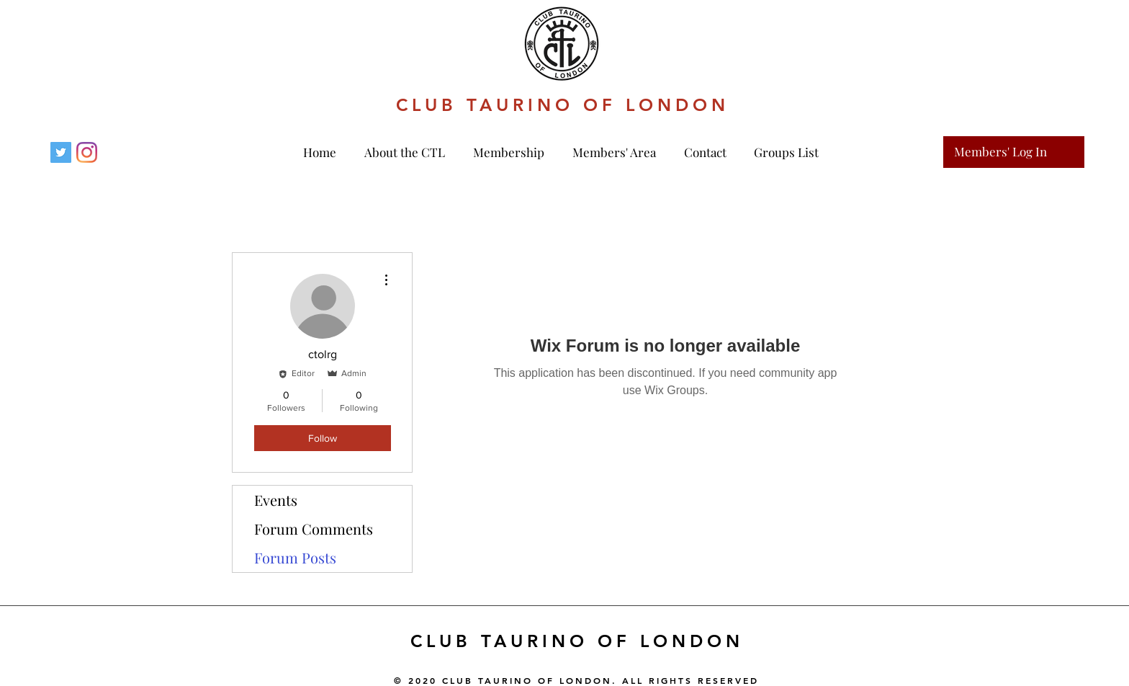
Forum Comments (313, 528)
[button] (512, 152)
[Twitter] (60, 152)
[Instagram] (86, 152)
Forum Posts (295, 557)
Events (275, 499)
